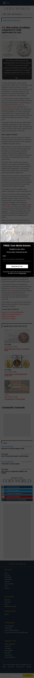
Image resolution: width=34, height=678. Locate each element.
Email (4, 256)
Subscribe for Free (17, 266)
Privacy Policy (22, 273)
